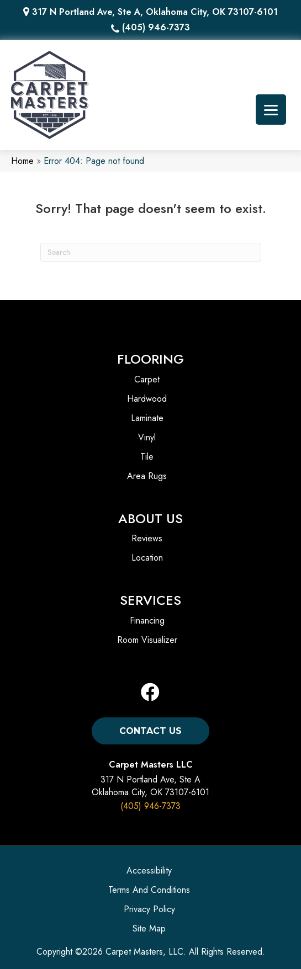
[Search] (150, 252)
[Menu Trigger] (271, 109)
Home (22, 161)
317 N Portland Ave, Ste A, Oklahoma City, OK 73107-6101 (155, 12)
